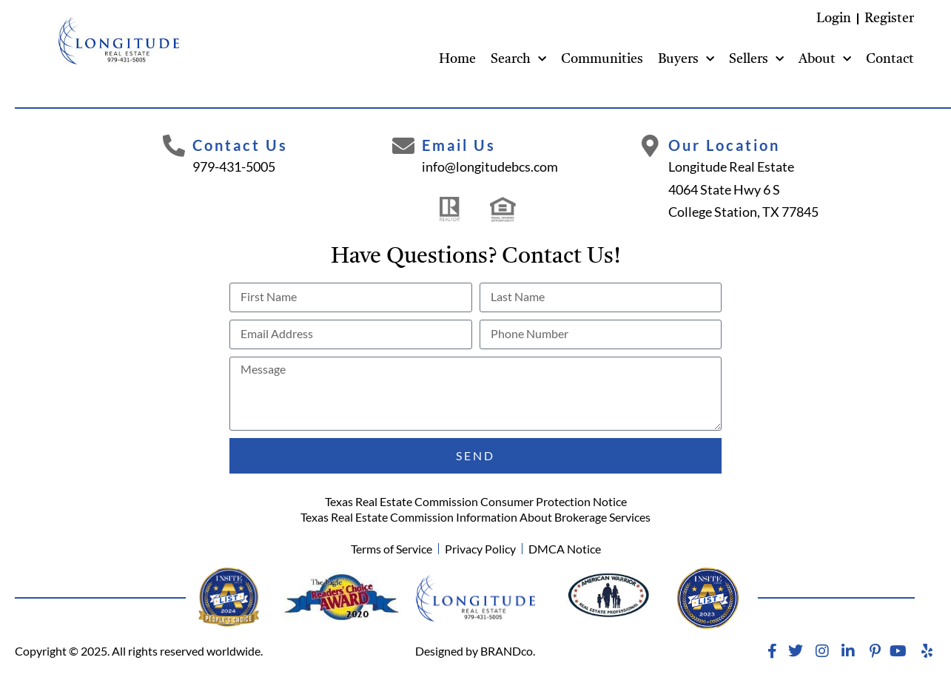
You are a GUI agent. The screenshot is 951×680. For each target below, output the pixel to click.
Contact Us (240, 145)
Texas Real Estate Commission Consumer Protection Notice (476, 501)
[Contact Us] (174, 146)
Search (518, 59)
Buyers (686, 59)
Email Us (459, 145)
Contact (890, 59)
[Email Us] (403, 146)
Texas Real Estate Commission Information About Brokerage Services (475, 517)
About (825, 59)
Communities (602, 59)
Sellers (756, 59)
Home (457, 59)
